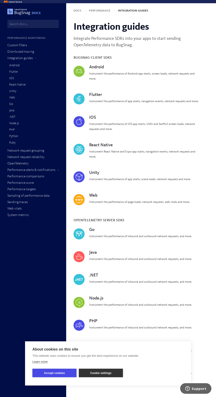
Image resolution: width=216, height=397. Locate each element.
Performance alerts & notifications (31, 170)
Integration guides (20, 58)
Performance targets (21, 189)
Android (14, 65)
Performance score (20, 183)
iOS (11, 78)
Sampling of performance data (28, 196)
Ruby (12, 142)
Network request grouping (25, 150)
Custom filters (17, 45)
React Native (17, 84)
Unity (12, 91)
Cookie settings (100, 373)
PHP (12, 129)
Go (11, 104)
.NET (12, 116)
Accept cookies (54, 373)
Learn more (40, 361)
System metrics (18, 215)
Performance (100, 10)
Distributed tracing (20, 52)
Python (13, 136)
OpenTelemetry (18, 163)
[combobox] (33, 24)
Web (12, 97)
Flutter (13, 71)
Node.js (14, 123)
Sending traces (17, 202)
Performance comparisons (25, 176)
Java (11, 110)
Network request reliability (26, 157)
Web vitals (14, 208)
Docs (78, 10)
